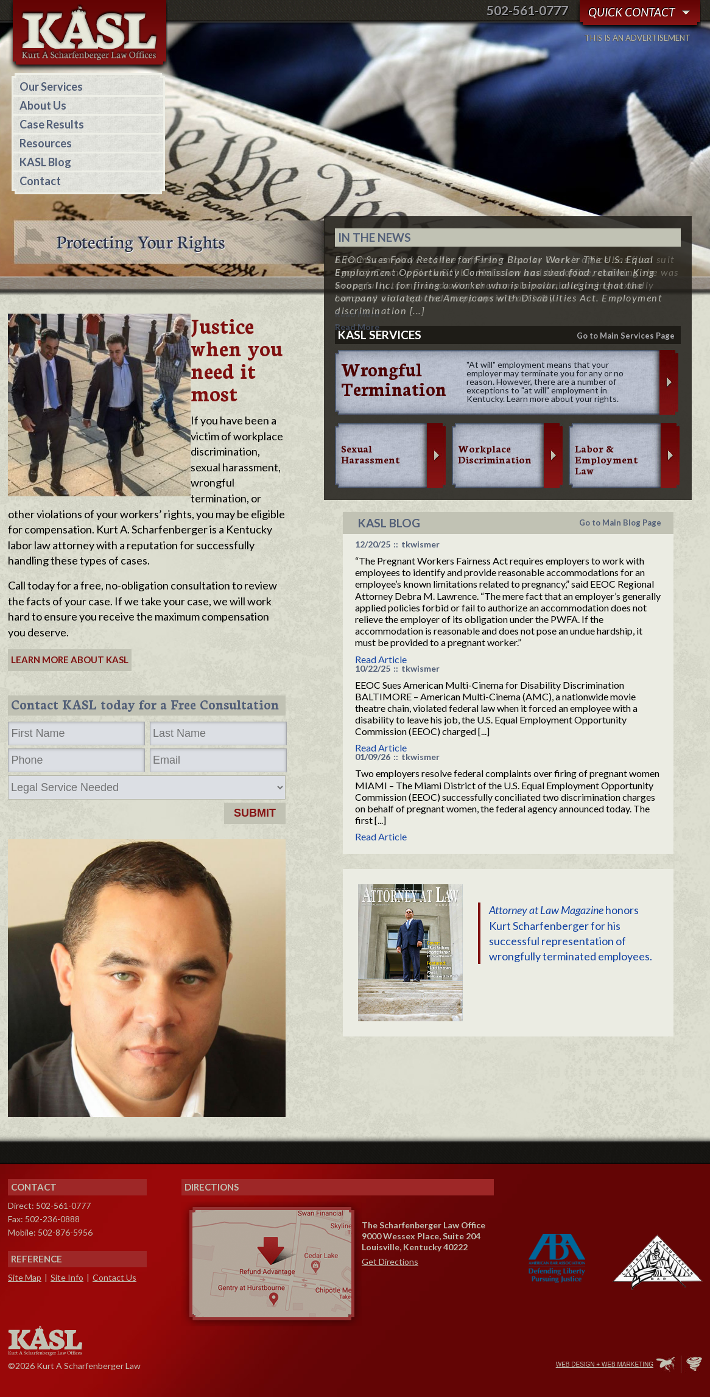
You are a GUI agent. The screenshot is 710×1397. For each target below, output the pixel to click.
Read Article (381, 659)
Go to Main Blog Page (620, 522)
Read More (357, 314)
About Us (42, 105)
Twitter (494, 1365)
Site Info (67, 1277)
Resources (45, 143)
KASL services (379, 334)
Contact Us (114, 1277)
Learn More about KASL (69, 659)
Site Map (24, 1277)
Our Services (51, 86)
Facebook (469, 1365)
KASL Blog (45, 162)
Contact (40, 181)
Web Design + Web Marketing (604, 1364)
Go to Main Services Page (626, 335)
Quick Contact (631, 12)
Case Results (51, 124)
